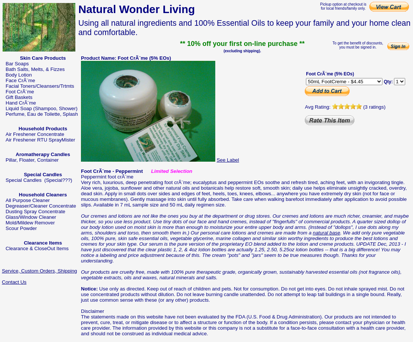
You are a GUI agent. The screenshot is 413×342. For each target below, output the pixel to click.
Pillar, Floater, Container (32, 160)
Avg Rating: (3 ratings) (345, 107)
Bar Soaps (17, 63)
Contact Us (14, 282)
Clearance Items (43, 243)
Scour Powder (21, 228)
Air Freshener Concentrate (35, 134)
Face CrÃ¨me (20, 80)
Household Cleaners (43, 195)
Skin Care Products (43, 58)
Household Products (43, 128)
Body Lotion (19, 75)
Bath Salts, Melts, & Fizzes (35, 69)
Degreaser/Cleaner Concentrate (41, 206)
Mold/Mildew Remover (30, 223)
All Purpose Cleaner (28, 200)
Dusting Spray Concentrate (35, 211)
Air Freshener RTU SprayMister (40, 140)
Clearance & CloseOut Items (37, 248)
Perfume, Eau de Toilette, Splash (42, 114)
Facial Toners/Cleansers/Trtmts (40, 86)
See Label (228, 160)
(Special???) (58, 180)
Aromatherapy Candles (43, 154)
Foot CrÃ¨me (20, 91)
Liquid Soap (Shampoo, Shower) (42, 108)
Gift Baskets (19, 97)
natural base (326, 233)
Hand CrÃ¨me (21, 103)
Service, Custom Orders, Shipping (39, 271)
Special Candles (43, 174)
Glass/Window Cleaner (31, 217)
